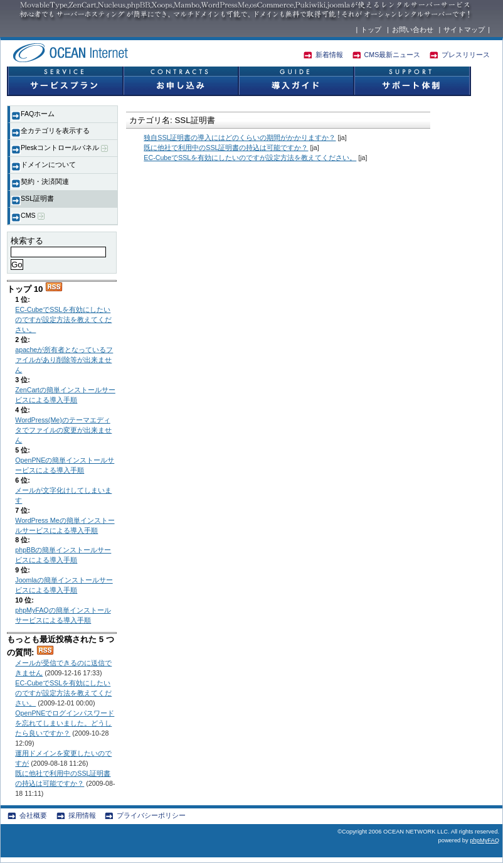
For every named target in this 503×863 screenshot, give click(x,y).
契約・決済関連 (45, 181)
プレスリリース (466, 54)
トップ (371, 29)
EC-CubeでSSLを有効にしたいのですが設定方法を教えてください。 (63, 319)
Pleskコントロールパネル (64, 148)
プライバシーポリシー (151, 815)
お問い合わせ (412, 29)
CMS (33, 216)
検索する (27, 240)
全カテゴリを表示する (55, 130)
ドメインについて (48, 164)
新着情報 (329, 54)
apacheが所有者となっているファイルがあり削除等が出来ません (64, 359)
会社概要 (33, 815)
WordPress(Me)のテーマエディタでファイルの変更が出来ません (63, 430)
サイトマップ (464, 29)
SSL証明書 (37, 198)
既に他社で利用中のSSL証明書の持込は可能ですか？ (226, 147)
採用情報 (82, 815)
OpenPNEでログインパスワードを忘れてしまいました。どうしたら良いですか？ (64, 723)
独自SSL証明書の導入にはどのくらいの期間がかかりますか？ (240, 137)
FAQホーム (38, 113)
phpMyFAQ (484, 840)
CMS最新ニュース (392, 54)
